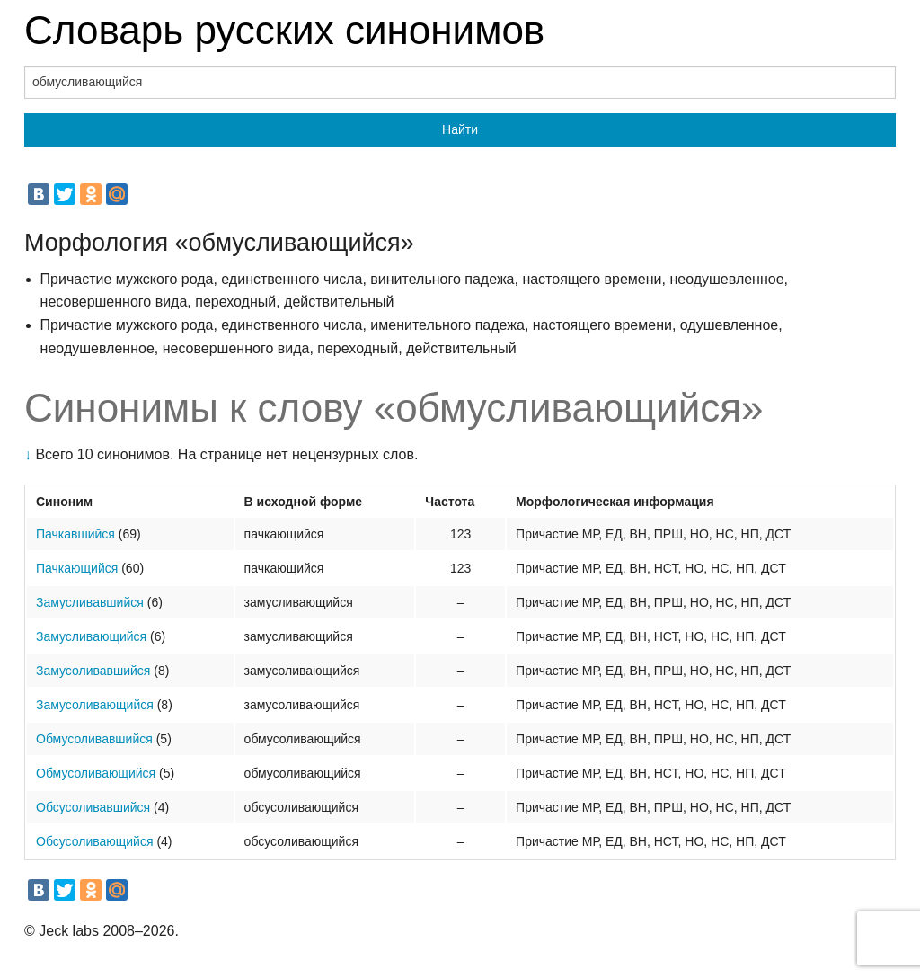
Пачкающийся (77, 568)
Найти (460, 129)
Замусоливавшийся (93, 670)
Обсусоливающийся (95, 841)
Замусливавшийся (90, 602)
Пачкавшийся (75, 534)
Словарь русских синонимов (284, 30)
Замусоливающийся (95, 705)
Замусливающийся (91, 636)
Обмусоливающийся (95, 773)
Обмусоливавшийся (94, 739)
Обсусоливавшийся (93, 807)
